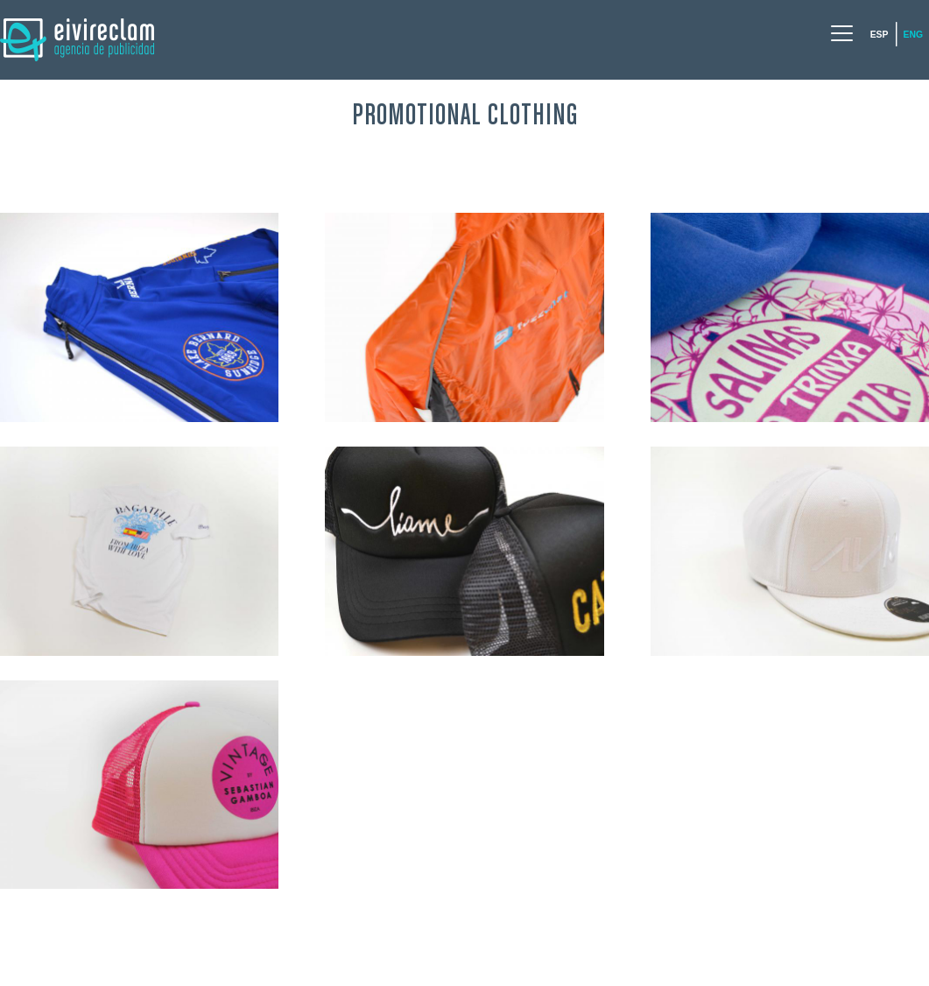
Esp (879, 34)
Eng (913, 34)
